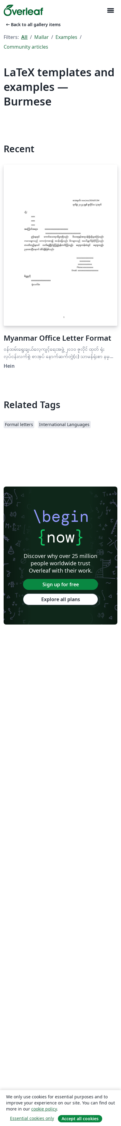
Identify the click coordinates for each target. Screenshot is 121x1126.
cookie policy (44, 1109)
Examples (66, 37)
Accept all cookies (80, 1118)
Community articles (26, 46)
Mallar (41, 37)
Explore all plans (60, 599)
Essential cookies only (32, 1118)
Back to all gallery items (33, 24)
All (24, 37)
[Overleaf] (23, 10)
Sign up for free (60, 584)
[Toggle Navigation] (110, 10)
